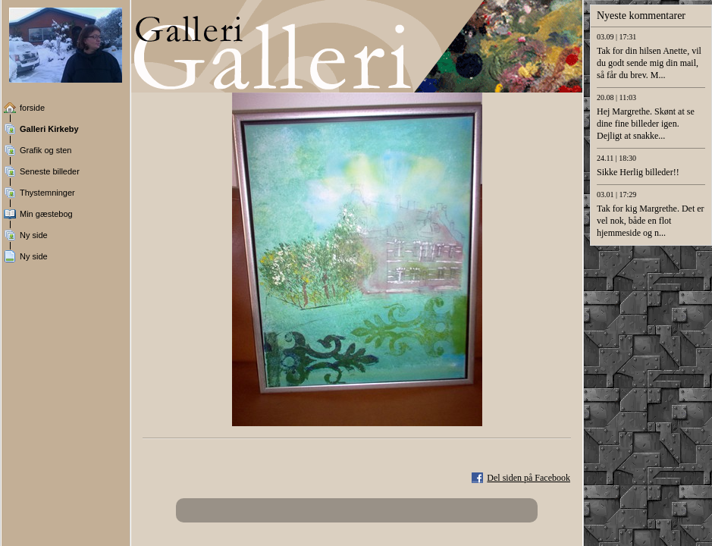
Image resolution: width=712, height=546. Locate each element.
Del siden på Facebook (528, 477)
